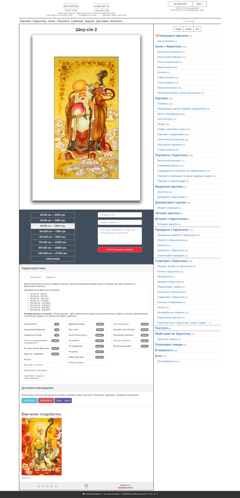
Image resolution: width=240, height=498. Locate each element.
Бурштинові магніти (170, 317)
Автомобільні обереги (171, 312)
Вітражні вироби (167, 224)
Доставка (102, 21)
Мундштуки (164, 276)
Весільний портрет (169, 160)
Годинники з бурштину (171, 296)
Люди (161, 124)
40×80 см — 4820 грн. (53, 226)
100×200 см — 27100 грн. (53, 253)
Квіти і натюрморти (169, 113)
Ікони (51, 21)
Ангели (162, 72)
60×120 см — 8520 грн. (52, 237)
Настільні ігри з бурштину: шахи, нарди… (183, 322)
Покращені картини (173, 35)
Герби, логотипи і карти (172, 129)
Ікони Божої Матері (169, 56)
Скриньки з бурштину (171, 291)
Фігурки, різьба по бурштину (175, 266)
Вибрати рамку (76, 362)
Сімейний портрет (169, 165)
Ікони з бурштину (168, 46)
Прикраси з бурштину (171, 229)
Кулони (162, 245)
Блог (158, 356)
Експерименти (166, 361)
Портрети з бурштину (171, 155)
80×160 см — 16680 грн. (53, 247)
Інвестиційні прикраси (171, 255)
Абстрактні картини (169, 144)
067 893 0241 (180, 4)
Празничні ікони (167, 87)
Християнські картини (171, 139)
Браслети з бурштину (171, 250)
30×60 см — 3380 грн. (53, 220)
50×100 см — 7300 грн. (52, 231)
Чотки (161, 307)
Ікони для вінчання (169, 51)
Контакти (116, 21)
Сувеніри (77, 21)
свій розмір (53, 258)
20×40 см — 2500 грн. (53, 215)
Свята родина (166, 82)
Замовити (50, 277)
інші (67, 400)
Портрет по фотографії (172, 181)
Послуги (161, 328)
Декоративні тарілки (170, 202)
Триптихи (163, 191)
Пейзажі (162, 103)
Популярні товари (169, 344)
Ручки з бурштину (168, 271)
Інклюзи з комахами (170, 302)
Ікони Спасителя (168, 61)
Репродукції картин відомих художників (181, 108)
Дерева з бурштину (169, 281)
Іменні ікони (165, 67)
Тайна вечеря (166, 77)
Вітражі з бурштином (171, 218)
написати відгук (125, 487)
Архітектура (165, 118)
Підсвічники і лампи (170, 286)
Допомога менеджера (37, 388)
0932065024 (46, 400)
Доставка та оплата (34, 365)
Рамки (178, 29)
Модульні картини (169, 186)
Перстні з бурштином (171, 240)
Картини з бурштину (33, 21)
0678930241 (30, 400)
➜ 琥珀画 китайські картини (134, 494)
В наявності (35, 277)
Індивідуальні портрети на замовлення (181, 170)
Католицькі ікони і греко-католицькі (179, 92)
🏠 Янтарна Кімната (92, 494)
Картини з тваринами (171, 134)
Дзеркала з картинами (171, 196)
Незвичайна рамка (86, 335)
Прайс (188, 29)
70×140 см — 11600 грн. (53, 242)
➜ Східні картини (111, 494)
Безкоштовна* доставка (36, 370)
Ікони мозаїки (166, 41)
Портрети (63, 21)
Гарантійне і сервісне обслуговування (34, 377)
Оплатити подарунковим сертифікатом (41, 341)
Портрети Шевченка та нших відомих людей (185, 175)
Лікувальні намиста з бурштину (177, 235)
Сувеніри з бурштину (171, 261)
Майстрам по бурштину (173, 333)
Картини (161, 98)
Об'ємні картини (167, 213)
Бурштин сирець (168, 339)
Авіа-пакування (131, 324)
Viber (199, 4)
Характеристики (33, 268)
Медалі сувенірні (168, 207)
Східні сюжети (166, 149)
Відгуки (89, 21)
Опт (197, 29)
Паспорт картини (131, 340)
